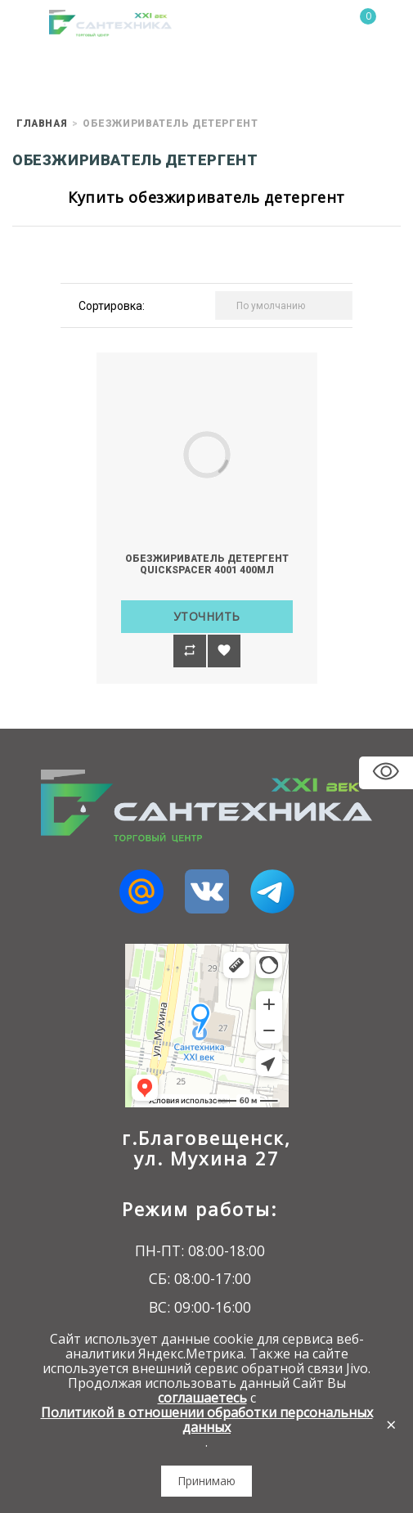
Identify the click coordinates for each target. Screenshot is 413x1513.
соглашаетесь (202, 1397)
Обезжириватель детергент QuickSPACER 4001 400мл (207, 564)
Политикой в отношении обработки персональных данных (207, 1419)
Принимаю (206, 1480)
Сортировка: (112, 305)
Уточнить (206, 616)
